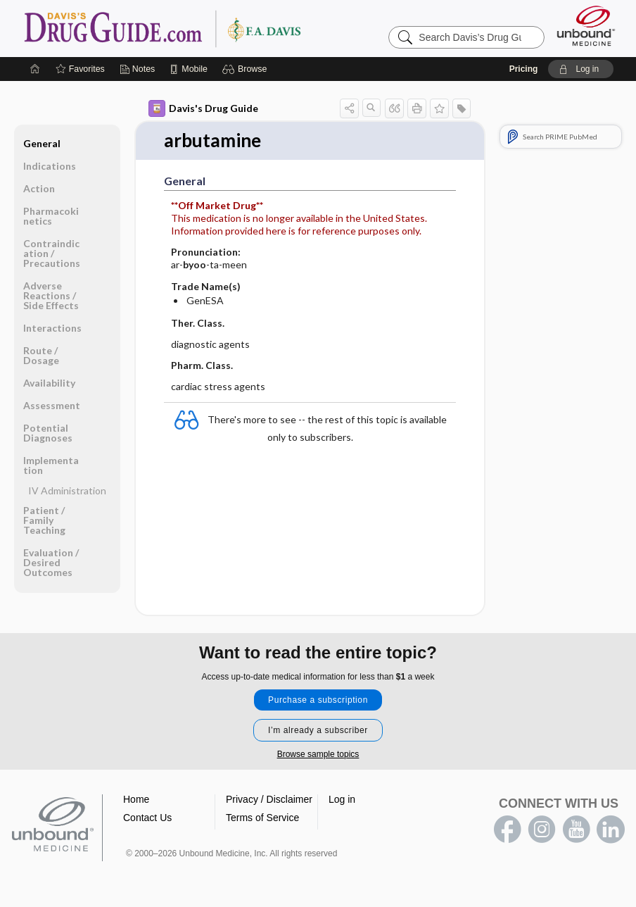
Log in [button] (342, 799)
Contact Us (147, 817)
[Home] (35, 69)
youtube (576, 829)
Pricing (523, 69)
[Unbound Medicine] (586, 26)
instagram (542, 829)
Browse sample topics (318, 754)
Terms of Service (262, 817)
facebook (507, 829)
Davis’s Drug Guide (198, 28)
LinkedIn (611, 829)
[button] (246, 69)
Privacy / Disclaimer (269, 799)
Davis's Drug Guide (203, 108)
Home (136, 799)
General (42, 143)
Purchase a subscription (318, 700)
